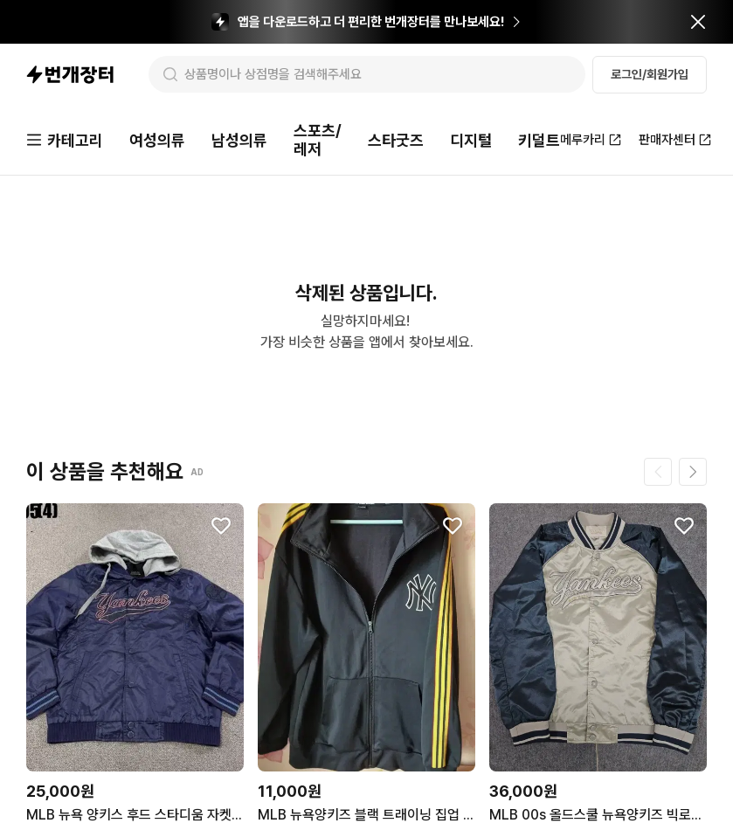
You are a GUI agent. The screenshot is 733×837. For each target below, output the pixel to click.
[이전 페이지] (658, 472)
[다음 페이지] (693, 472)
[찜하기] (221, 526)
